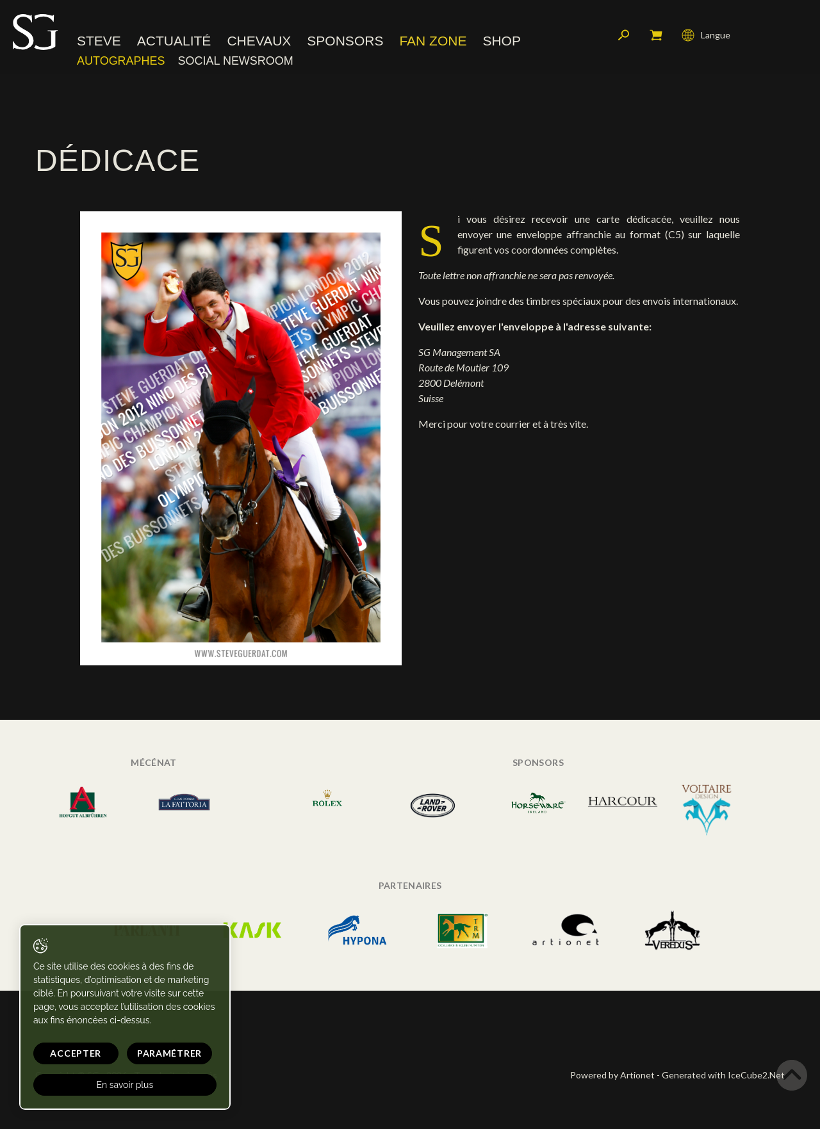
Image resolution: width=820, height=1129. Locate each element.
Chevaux (259, 41)
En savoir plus (123, 1085)
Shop (501, 41)
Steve (99, 41)
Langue (706, 35)
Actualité (174, 41)
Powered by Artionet (612, 1074)
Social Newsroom (235, 60)
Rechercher (624, 35)
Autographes (121, 60)
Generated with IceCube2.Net (723, 1074)
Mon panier (656, 35)
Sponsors (345, 41)
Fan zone (432, 41)
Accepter (75, 1053)
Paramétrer (167, 1053)
